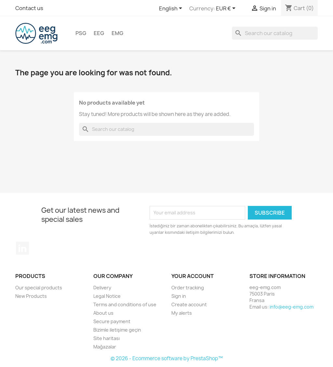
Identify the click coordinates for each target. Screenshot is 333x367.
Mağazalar (104, 347)
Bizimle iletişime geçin (117, 330)
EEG (99, 33)
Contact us (29, 8)
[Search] (275, 33)
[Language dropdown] (171, 9)
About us (103, 313)
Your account (192, 276)
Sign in (178, 296)
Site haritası (106, 338)
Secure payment (111, 321)
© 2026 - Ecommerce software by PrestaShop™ (167, 358)
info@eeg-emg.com (291, 307)
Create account (189, 304)
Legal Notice (107, 296)
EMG (117, 33)
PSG (80, 33)
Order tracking (187, 288)
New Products (31, 296)
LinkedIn (22, 248)
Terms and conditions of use (124, 304)
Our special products (38, 288)
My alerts (181, 313)
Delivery (102, 288)
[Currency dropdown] (227, 9)
